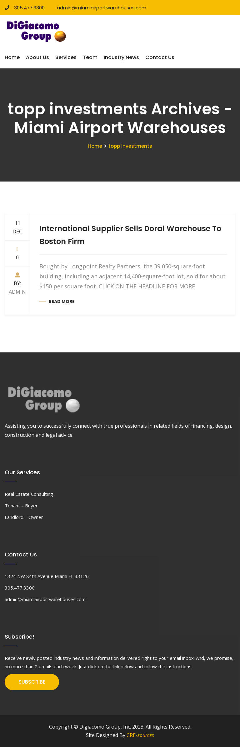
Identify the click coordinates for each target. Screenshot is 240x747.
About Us (37, 57)
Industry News (121, 57)
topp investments (130, 146)
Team (90, 57)
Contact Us (159, 57)
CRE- (140, 735)
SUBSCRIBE (31, 681)
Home (12, 57)
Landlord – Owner (24, 517)
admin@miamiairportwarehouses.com (99, 7)
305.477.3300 (25, 7)
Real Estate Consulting (29, 494)
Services (66, 57)
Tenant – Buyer (21, 505)
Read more (62, 301)
